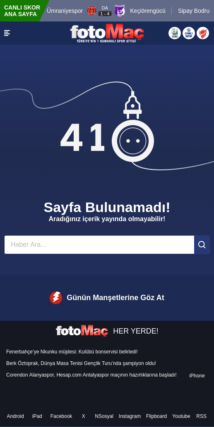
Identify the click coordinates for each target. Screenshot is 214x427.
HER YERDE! (107, 331)
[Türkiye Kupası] (203, 33)
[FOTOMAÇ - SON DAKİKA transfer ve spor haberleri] (107, 33)
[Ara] (202, 244)
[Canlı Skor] (189, 33)
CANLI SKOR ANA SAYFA (22, 10)
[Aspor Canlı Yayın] (174, 33)
